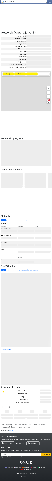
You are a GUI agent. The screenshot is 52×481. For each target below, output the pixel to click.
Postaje (8, 74)
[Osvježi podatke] (48, 96)
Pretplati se (46, 454)
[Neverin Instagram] (27, 462)
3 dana (8, 270)
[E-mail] (21, 454)
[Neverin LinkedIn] (31, 462)
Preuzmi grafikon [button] (7, 349)
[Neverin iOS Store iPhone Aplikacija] (21, 443)
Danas (3, 220)
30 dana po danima (33, 270)
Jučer (7, 220)
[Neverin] (2, 2)
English (17, 467)
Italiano (41, 467)
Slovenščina (26, 469)
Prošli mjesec (25, 220)
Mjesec (19, 220)
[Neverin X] (24, 462)
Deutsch (25, 467)
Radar (20, 74)
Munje (32, 74)
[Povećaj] (48, 88)
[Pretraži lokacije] (24, 1)
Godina (32, 220)
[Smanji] (48, 92)
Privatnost (24, 473)
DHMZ (11, 430)
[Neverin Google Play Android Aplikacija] (7, 443)
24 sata (3, 270)
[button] (49, 2)
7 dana (14, 270)
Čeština (33, 467)
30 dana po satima (22, 270)
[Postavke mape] (48, 101)
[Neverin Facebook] (21, 462)
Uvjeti (17, 473)
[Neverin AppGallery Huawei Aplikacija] (33, 443)
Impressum (32, 473)
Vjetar (44, 74)
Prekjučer (12, 220)
